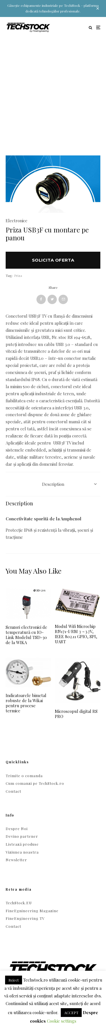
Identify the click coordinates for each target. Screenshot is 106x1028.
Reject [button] (13, 980)
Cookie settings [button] (61, 1021)
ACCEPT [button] (71, 1012)
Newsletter (16, 859)
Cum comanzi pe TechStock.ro (35, 783)
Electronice (16, 220)
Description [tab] (53, 484)
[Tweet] (52, 299)
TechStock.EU (19, 902)
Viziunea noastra (22, 852)
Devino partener (22, 836)
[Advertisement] (53, 94)
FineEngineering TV (25, 918)
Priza (18, 275)
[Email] (63, 299)
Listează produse (22, 844)
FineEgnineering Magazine (32, 910)
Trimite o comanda (24, 775)
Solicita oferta (53, 260)
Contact (13, 791)
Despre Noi (17, 828)
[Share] (41, 299)
